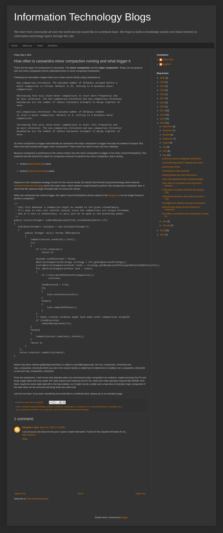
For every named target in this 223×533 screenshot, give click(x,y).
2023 (162, 90)
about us (27, 45)
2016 (162, 115)
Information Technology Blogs (82, 17)
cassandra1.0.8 (82, 407)
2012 (162, 234)
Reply (25, 439)
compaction (112, 407)
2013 (162, 230)
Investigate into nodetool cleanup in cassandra (183, 203)
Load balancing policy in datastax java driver (182, 162)
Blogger (124, 517)
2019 (162, 106)
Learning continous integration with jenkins (181, 158)
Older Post (140, 493)
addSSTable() (35, 164)
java (120, 407)
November (168, 130)
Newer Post (20, 493)
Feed (40, 45)
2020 (162, 102)
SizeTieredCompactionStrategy (76, 410)
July (165, 147)
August (166, 143)
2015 (162, 119)
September (168, 139)
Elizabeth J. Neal (30, 427)
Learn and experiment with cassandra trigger (182, 179)
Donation (52, 45)
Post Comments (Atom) (37, 499)
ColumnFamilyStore (98, 407)
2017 (162, 110)
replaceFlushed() (36, 171)
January (167, 225)
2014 (162, 123)
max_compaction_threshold (26, 410)
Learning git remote (171, 167)
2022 (162, 94)
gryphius (167, 64)
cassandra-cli (69, 407)
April (165, 221)
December (168, 126)
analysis (50, 407)
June (165, 151)
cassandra (59, 407)
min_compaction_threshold (50, 410)
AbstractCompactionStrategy (28, 185)
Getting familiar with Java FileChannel (179, 175)
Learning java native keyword (175, 171)
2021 (162, 98)
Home (14, 45)
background (114, 195)
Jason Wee (168, 59)
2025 (162, 82)
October (167, 135)
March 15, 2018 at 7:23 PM (52, 427)
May (165, 155)
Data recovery (28, 435)
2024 (162, 86)
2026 (162, 78)
